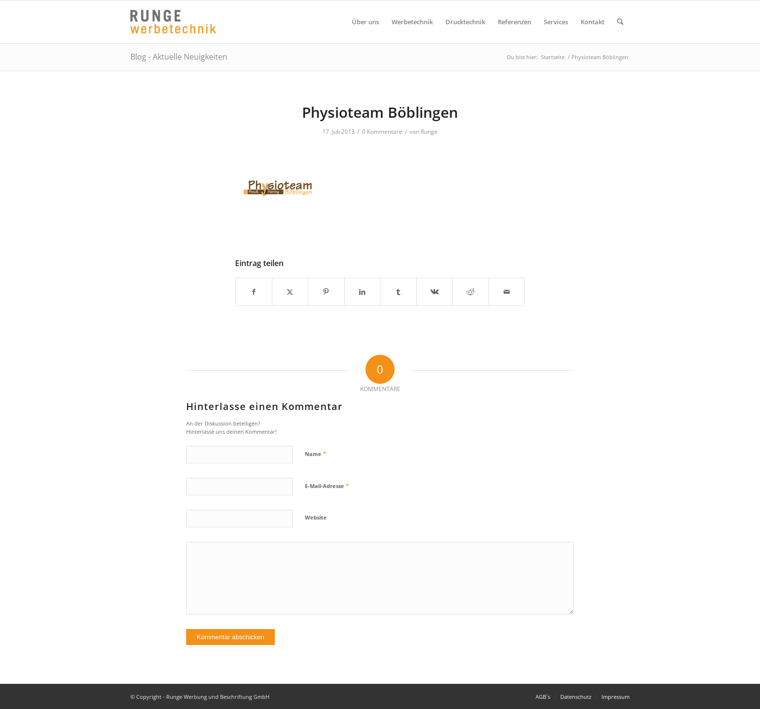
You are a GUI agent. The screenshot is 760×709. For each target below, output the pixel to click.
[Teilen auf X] (290, 291)
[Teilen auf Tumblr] (398, 291)
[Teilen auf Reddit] (471, 291)
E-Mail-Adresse (327, 485)
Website (316, 517)
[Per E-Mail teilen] (507, 291)
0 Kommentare (382, 131)
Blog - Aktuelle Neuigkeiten (178, 56)
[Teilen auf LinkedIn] (362, 291)
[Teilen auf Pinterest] (326, 291)
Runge (429, 131)
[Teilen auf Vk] (435, 291)
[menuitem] (365, 21)
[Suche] (620, 21)
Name (315, 453)
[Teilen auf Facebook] (254, 291)
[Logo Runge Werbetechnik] (173, 21)
